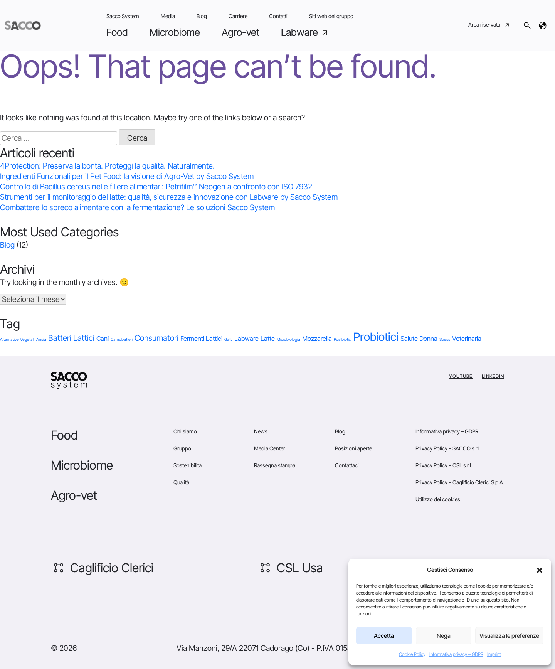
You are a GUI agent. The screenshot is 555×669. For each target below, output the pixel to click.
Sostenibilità (187, 465)
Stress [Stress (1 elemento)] (444, 339)
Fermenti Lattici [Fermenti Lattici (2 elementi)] (201, 338)
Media (168, 16)
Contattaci (347, 465)
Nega (444, 635)
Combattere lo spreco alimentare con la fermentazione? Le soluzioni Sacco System (137, 207)
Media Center (269, 448)
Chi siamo (185, 431)
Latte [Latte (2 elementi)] (268, 338)
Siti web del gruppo (331, 16)
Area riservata (489, 25)
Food (117, 32)
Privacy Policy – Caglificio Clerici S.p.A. (459, 482)
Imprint (494, 654)
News (260, 431)
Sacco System (122, 16)
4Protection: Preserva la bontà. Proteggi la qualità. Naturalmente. (107, 165)
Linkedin (493, 376)
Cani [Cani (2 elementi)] (102, 338)
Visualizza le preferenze (509, 635)
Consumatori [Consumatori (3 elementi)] (156, 338)
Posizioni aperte (353, 448)
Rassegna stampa (274, 465)
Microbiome (175, 32)
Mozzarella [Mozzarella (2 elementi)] (317, 338)
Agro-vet (240, 32)
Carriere (238, 16)
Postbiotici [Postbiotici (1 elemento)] (343, 339)
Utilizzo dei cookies (437, 499)
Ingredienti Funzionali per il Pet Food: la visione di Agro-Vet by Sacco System (127, 176)
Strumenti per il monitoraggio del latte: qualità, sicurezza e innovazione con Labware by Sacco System (169, 197)
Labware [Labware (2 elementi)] (246, 338)
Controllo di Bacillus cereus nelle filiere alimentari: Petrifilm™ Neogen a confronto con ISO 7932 (156, 186)
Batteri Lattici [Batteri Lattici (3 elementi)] (71, 338)
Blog (202, 16)
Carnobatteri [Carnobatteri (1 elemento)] (122, 339)
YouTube (461, 376)
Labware (305, 32)
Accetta (384, 635)
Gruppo (182, 448)
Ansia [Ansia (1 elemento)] (41, 339)
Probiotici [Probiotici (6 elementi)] (376, 337)
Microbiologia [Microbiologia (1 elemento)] (288, 339)
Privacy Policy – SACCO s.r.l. (448, 448)
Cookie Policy (412, 654)
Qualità (181, 482)
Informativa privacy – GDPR (456, 654)
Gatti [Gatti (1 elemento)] (228, 339)
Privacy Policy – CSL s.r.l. (443, 465)
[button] (539, 570)
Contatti (278, 16)
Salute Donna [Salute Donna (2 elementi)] (418, 338)
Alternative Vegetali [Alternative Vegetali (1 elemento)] (17, 339)
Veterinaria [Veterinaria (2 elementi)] (466, 338)
